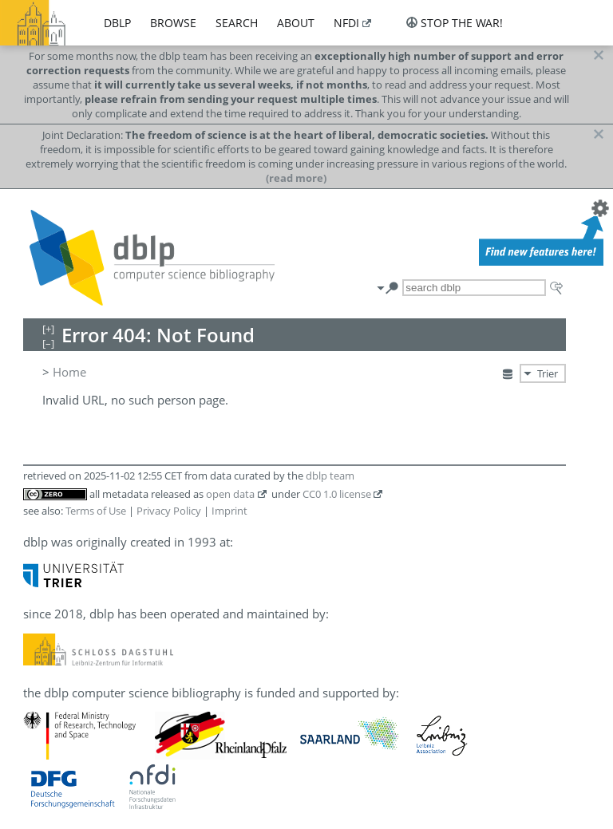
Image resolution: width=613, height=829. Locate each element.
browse (173, 22)
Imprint (229, 510)
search (237, 22)
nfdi (346, 22)
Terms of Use (95, 510)
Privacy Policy (168, 510)
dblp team (330, 475)
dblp (117, 22)
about (295, 22)
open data (230, 494)
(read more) (296, 178)
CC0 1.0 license (337, 494)
